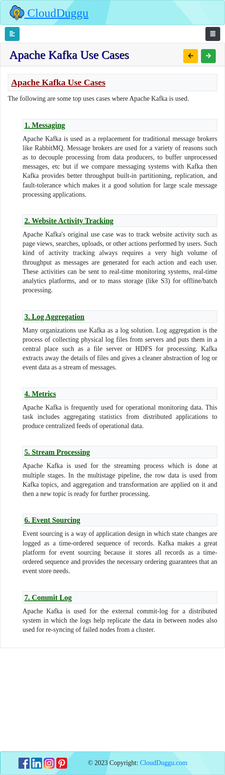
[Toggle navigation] (12, 34)
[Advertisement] (112, 699)
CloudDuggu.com (164, 763)
